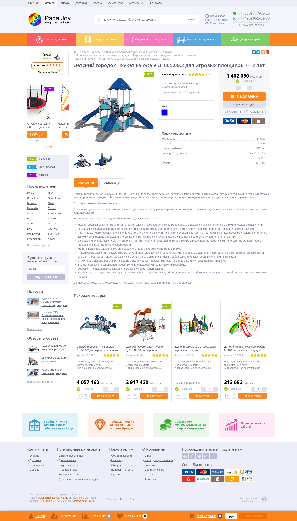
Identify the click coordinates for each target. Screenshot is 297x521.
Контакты (156, 3)
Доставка (81, 3)
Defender (32, 208)
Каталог (50, 3)
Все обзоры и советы (40, 381)
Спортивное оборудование (148, 39)
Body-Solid (54, 213)
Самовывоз (115, 3)
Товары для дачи (100, 39)
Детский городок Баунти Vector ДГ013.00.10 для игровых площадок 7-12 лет (145, 350)
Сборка (98, 3)
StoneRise (54, 218)
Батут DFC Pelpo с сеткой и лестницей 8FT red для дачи (47, 125)
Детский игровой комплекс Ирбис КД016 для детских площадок (244, 348)
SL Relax (32, 223)
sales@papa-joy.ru (83, 501)
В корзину (244, 96)
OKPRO (53, 228)
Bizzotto (32, 203)
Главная (33, 3)
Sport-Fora (54, 198)
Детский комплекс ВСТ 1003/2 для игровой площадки (196, 348)
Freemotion (34, 238)
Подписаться (46, 277)
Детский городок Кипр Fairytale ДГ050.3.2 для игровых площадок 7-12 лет (97, 350)
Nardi (51, 203)
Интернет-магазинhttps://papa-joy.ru (253, 500)
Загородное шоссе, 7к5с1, (53, 497)
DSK (50, 193)
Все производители (39, 245)
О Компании (136, 3)
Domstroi (32, 198)
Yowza (52, 238)
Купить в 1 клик (244, 104)
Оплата (65, 3)
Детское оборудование (197, 39)
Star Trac (53, 233)
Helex (30, 193)
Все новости (34, 329)
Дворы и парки (245, 39)
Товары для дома (51, 39)
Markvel (52, 223)
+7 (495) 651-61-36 (53, 501)
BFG (30, 228)
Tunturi (52, 208)
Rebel (30, 218)
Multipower (33, 233)
